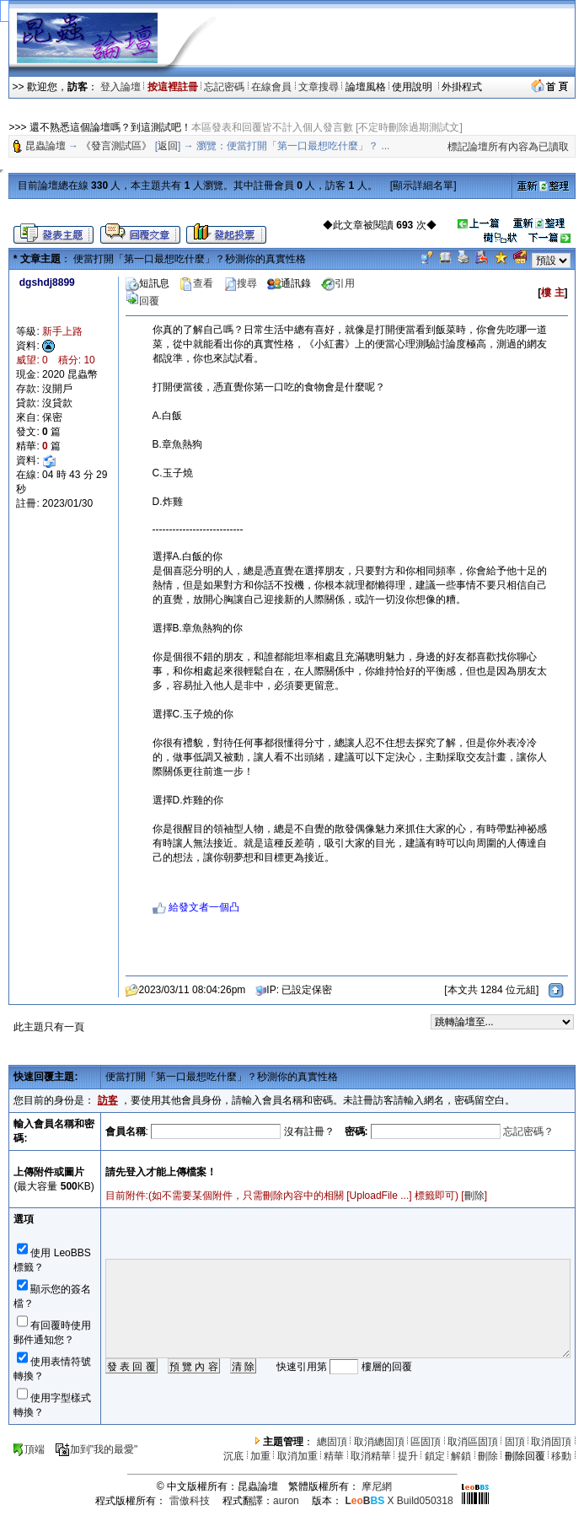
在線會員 (271, 87)
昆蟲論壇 (45, 146)
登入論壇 (120, 87)
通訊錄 (289, 283)
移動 (561, 1456)
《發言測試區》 (116, 146)
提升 (408, 1456)
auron (286, 1501)
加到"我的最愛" (96, 1449)
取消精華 (371, 1456)
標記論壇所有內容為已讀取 (508, 147)
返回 (168, 146)
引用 (338, 283)
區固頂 (425, 1442)
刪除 (474, 1195)
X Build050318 (399, 1501)
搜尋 (240, 283)
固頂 (515, 1442)
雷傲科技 (189, 1501)
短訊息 (147, 283)
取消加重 (297, 1456)
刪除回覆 (525, 1456)
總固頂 (332, 1442)
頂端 (28, 1449)
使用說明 (413, 87)
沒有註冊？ (309, 1131)
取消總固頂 (379, 1442)
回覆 (142, 301)
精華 (334, 1456)
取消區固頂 (472, 1442)
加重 (260, 1456)
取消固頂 (551, 1442)
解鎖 (461, 1456)
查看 (196, 283)
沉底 (233, 1456)
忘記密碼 (224, 87)
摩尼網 (377, 1486)
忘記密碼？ (528, 1131)
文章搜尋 (318, 87)
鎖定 (435, 1456)
